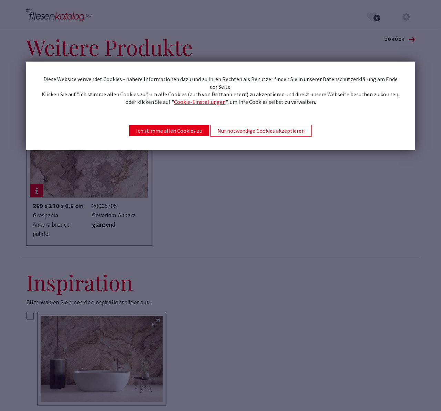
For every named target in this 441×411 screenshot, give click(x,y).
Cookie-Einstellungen (200, 101)
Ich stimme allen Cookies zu (169, 130)
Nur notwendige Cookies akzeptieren (261, 130)
